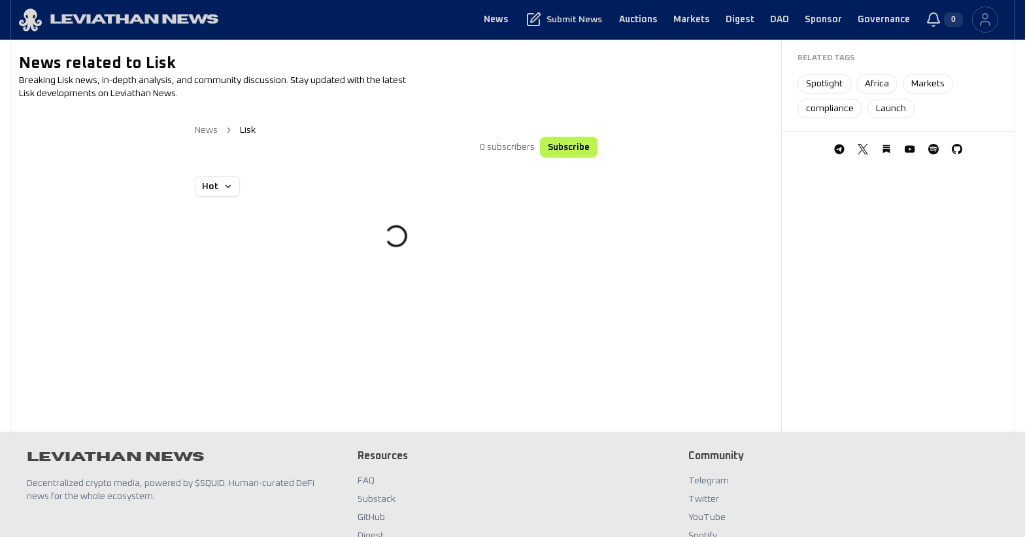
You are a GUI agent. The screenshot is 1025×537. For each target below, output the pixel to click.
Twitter (703, 499)
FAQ (366, 480)
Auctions (638, 19)
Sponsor (823, 19)
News (496, 19)
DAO (779, 19)
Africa (877, 83)
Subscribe (569, 147)
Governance (884, 19)
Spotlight (824, 83)
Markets (691, 19)
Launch (891, 108)
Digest (740, 19)
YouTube (707, 517)
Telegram (708, 480)
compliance (830, 108)
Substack (376, 499)
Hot (217, 186)
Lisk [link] (248, 130)
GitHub (371, 517)
